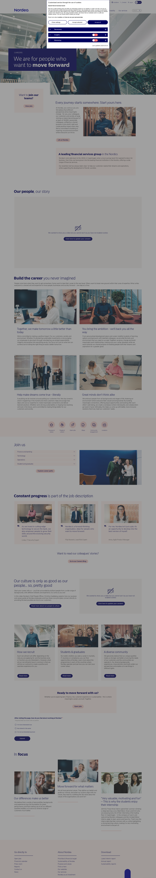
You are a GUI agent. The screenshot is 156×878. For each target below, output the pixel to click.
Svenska (58, 5)
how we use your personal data (74, 17)
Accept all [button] (98, 22)
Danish (50, 5)
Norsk (54, 5)
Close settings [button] (56, 22)
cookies (60, 17)
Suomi (63, 5)
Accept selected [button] (77, 22)
